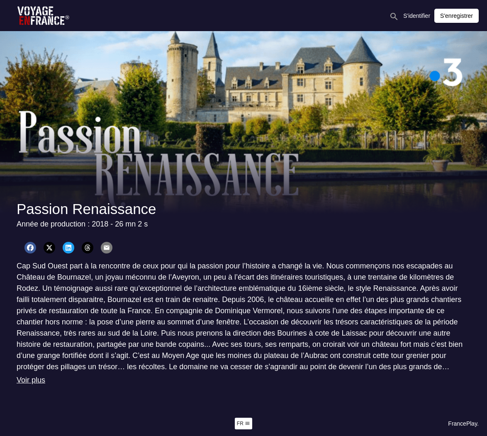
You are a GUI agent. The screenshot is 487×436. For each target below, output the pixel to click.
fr (243, 423)
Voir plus (31, 380)
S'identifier (416, 15)
